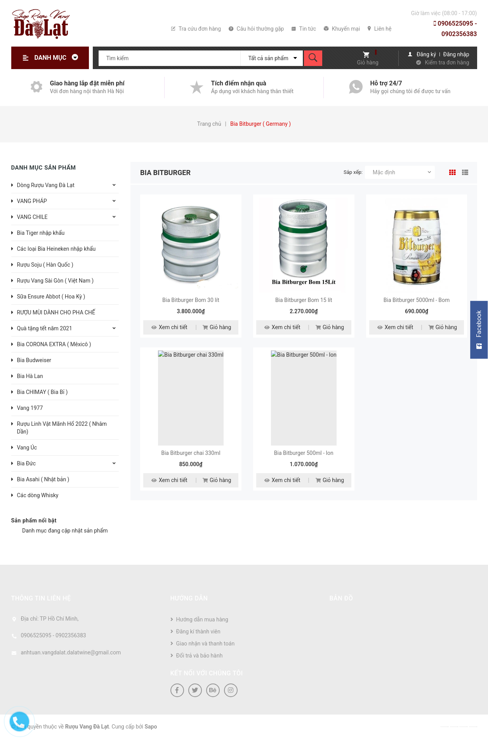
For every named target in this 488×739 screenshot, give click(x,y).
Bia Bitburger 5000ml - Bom (417, 300)
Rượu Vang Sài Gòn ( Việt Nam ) (55, 281)
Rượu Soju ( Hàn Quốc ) (45, 265)
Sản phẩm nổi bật (34, 520)
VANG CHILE (32, 217)
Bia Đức (26, 463)
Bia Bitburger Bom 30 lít (190, 300)
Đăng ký (426, 54)
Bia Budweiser (34, 360)
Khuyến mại (342, 29)
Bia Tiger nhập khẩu (41, 233)
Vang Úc (27, 447)
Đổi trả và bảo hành (199, 655)
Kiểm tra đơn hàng (447, 62)
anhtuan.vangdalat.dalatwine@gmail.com (71, 652)
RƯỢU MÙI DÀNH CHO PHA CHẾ (56, 312)
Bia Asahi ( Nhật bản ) (43, 479)
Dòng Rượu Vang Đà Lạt (46, 185)
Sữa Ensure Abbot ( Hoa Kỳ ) (51, 296)
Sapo (151, 726)
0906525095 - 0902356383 (455, 29)
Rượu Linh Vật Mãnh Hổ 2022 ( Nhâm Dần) (62, 428)
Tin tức (304, 29)
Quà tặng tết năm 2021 (44, 328)
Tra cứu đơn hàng (196, 29)
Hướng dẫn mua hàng (202, 619)
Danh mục (59, 57)
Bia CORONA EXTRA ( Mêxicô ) (54, 344)
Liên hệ (379, 29)
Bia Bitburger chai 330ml (190, 453)
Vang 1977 (30, 408)
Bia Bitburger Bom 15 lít (303, 300)
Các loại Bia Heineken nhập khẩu (56, 249)
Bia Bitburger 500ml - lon (303, 453)
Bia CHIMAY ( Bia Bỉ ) (42, 392)
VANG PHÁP (32, 201)
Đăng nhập (456, 54)
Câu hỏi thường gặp (256, 29)
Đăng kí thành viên (198, 631)
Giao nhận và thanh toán (205, 643)
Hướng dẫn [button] (189, 598)
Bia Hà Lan (30, 376)
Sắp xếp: (353, 172)
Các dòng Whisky (38, 495)
